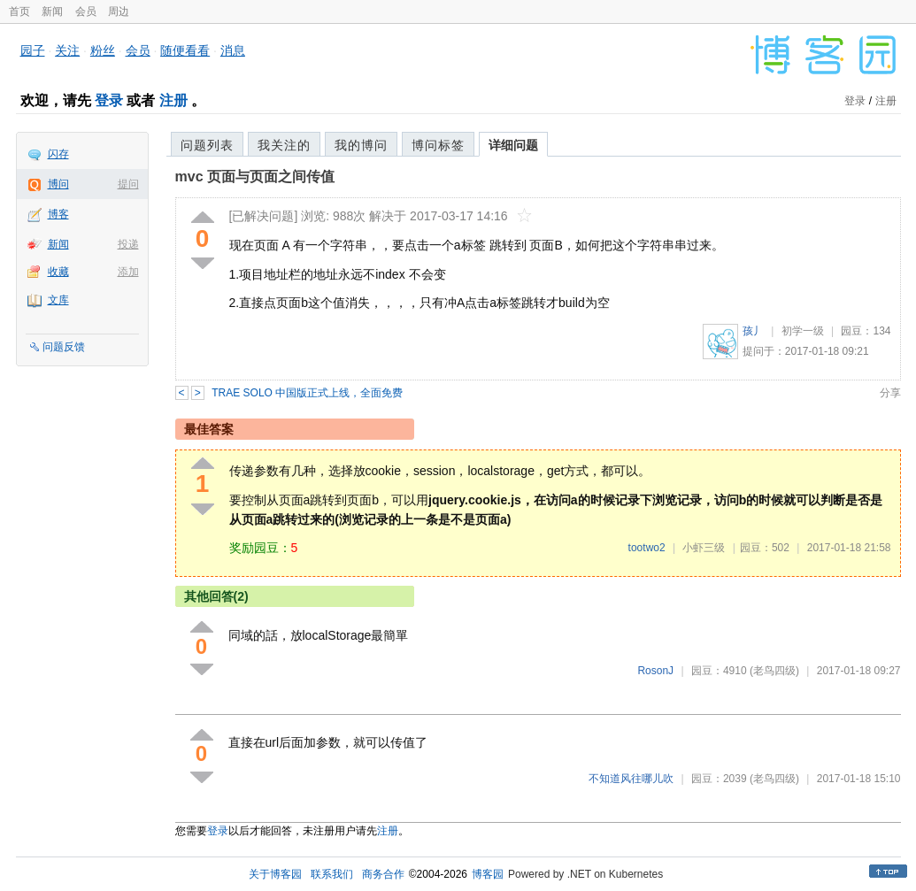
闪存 (58, 154)
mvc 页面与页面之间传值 (255, 176)
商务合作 (383, 874)
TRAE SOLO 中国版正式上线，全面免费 (307, 393)
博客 (58, 214)
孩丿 (753, 331)
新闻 (52, 11)
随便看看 (185, 50)
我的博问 (361, 145)
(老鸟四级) (774, 670)
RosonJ (655, 670)
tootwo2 (647, 548)
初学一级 (802, 331)
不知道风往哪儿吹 (631, 778)
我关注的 (284, 145)
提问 (128, 184)
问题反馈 (63, 347)
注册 (173, 100)
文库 (58, 300)
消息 (232, 50)
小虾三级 (703, 548)
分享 (890, 393)
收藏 (58, 271)
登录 (109, 100)
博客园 (488, 874)
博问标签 (438, 145)
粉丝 (102, 50)
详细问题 (513, 145)
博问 (58, 184)
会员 (85, 11)
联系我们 (332, 874)
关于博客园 (275, 874)
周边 (118, 11)
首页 (19, 11)
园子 (32, 50)
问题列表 (207, 145)
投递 (128, 244)
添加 (128, 271)
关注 (67, 50)
